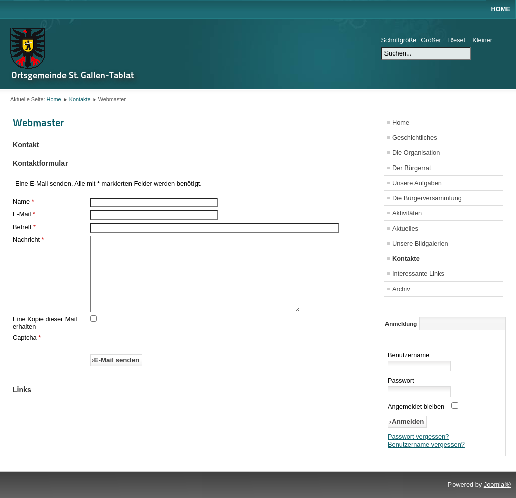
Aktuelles (405, 228)
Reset (456, 40)
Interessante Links (418, 274)
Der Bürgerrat (411, 168)
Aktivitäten (407, 213)
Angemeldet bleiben (416, 406)
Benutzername (408, 355)
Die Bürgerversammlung (427, 198)
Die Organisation (416, 152)
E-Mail (24, 214)
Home (500, 9)
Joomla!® (497, 484)
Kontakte (80, 99)
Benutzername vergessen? (426, 444)
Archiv (401, 289)
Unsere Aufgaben (417, 183)
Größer (431, 40)
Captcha (27, 352)
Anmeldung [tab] (401, 324)
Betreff (24, 227)
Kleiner (482, 40)
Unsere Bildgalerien (420, 243)
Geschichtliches (414, 137)
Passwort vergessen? (418, 436)
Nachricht (28, 239)
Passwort (401, 380)
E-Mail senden (117, 375)
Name (23, 201)
